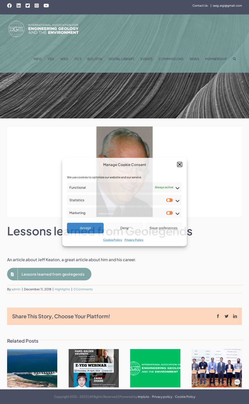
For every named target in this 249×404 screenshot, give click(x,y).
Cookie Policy (112, 240)
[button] (179, 164)
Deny (124, 228)
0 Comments (83, 289)
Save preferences (164, 228)
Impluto (143, 397)
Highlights (62, 289)
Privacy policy (162, 397)
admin (16, 289)
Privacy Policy (133, 240)
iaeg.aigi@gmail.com (227, 5)
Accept (85, 228)
